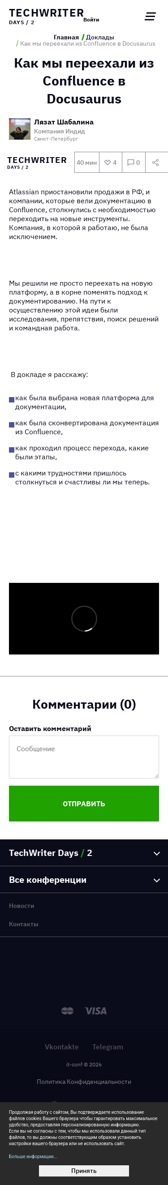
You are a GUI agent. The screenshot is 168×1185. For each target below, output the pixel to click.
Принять (84, 1171)
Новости (21, 906)
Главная (66, 37)
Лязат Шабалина (64, 122)
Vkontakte (62, 1046)
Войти (91, 19)
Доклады (100, 37)
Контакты (24, 924)
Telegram (107, 1046)
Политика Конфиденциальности (84, 1082)
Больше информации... (33, 1156)
